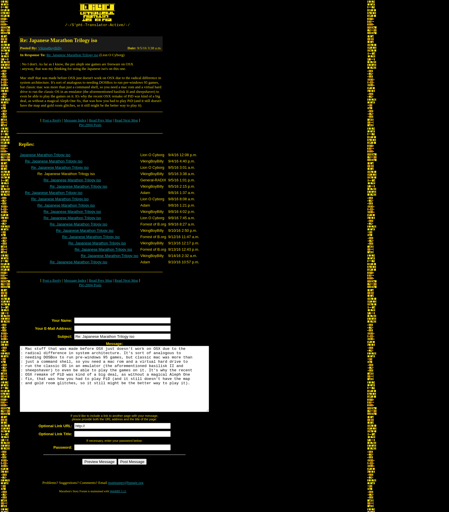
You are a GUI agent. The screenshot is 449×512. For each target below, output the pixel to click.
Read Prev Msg (100, 121)
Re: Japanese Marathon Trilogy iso (72, 56)
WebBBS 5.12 (118, 505)
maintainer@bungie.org (125, 496)
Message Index (75, 121)
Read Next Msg (126, 121)
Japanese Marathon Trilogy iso (45, 156)
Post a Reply (51, 121)
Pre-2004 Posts (90, 125)
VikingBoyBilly (50, 49)
